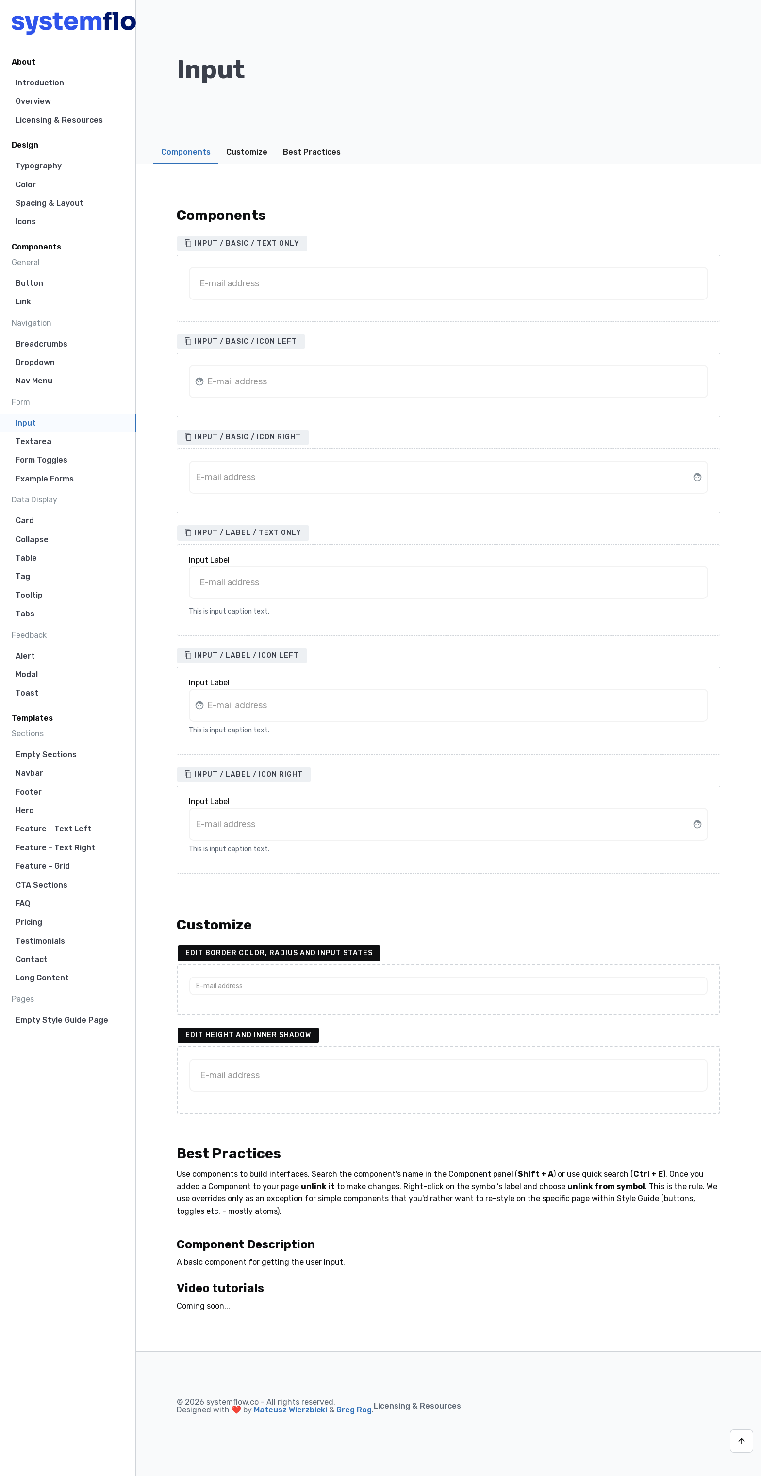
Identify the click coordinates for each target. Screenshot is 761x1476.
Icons (26, 221)
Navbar (29, 773)
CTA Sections (41, 885)
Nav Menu (34, 380)
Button (29, 283)
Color (26, 184)
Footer (29, 791)
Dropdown (35, 362)
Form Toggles (41, 459)
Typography (39, 165)
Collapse (32, 539)
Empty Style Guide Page (62, 1020)
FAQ (23, 903)
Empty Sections (46, 754)
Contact (32, 959)
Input (26, 423)
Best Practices (312, 152)
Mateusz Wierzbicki (290, 1409)
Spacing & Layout (49, 203)
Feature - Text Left (53, 828)
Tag (23, 576)
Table (26, 558)
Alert (25, 656)
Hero (25, 810)
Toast (27, 692)
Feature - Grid (43, 866)
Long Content (42, 977)
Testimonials (40, 940)
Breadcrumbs (41, 343)
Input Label (209, 560)
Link (23, 301)
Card (25, 520)
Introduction (40, 82)
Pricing (29, 922)
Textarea (33, 441)
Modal (27, 674)
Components (186, 152)
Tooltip (29, 595)
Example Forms (45, 478)
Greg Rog (354, 1409)
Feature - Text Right (55, 847)
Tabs (25, 613)
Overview (33, 101)
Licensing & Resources (59, 120)
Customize (246, 152)
